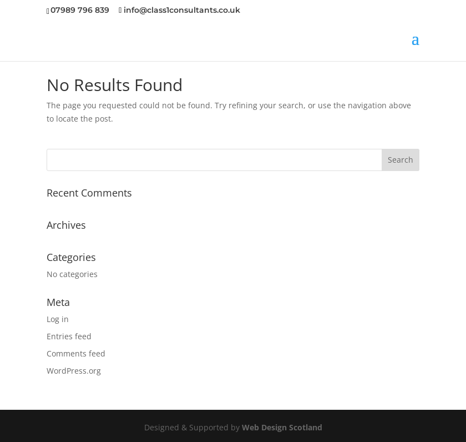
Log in (58, 319)
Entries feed (69, 336)
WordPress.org (74, 370)
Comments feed (76, 353)
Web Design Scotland (282, 427)
